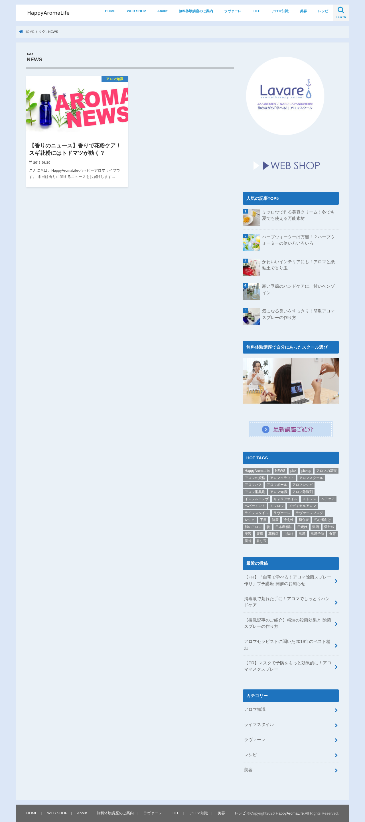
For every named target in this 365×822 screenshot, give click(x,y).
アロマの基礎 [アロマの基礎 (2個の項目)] (326, 471)
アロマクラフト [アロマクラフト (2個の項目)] (282, 478)
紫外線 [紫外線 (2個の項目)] (329, 527)
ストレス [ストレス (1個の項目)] (309, 499)
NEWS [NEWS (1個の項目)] (280, 471)
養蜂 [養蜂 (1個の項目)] (248, 541)
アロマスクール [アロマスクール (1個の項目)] (311, 478)
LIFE (256, 11)
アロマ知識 (280, 11)
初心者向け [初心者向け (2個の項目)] (322, 520)
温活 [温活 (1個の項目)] (315, 527)
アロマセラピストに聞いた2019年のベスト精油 (287, 644)
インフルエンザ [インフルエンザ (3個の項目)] (257, 499)
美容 (303, 11)
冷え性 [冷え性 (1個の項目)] (288, 520)
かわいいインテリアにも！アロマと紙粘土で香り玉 (298, 264)
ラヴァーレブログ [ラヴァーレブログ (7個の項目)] (309, 513)
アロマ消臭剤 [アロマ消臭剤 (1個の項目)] (255, 492)
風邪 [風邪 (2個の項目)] (302, 534)
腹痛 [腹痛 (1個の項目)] (259, 534)
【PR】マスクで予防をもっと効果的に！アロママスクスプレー (287, 666)
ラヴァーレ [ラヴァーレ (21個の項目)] (282, 513)
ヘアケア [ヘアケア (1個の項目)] (328, 499)
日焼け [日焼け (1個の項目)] (302, 527)
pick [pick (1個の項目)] (293, 471)
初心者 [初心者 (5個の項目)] (304, 520)
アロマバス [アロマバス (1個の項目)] (253, 485)
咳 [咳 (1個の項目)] (268, 527)
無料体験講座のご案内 (196, 11)
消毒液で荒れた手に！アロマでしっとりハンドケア (287, 601)
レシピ (323, 11)
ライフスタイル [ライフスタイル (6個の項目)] (257, 513)
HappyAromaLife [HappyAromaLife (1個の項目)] (257, 471)
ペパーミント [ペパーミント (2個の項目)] (255, 506)
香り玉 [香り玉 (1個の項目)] (261, 541)
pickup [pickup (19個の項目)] (306, 471)
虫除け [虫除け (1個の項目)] (288, 534)
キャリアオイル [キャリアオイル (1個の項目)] (285, 499)
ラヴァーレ (232, 11)
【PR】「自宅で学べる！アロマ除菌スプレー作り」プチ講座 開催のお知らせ (287, 580)
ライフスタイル (259, 724)
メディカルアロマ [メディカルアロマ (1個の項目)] (302, 506)
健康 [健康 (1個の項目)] (275, 520)
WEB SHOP (136, 11)
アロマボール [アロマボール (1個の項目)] (277, 485)
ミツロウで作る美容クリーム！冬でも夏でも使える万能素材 (298, 215)
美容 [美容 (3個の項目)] (248, 534)
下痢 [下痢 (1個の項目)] (263, 520)
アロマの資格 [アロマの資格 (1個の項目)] (255, 478)
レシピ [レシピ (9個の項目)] (250, 520)
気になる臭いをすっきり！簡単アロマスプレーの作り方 (298, 314)
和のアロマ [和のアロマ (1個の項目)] (253, 527)
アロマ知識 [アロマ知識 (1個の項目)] (278, 492)
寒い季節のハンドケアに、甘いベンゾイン (298, 289)
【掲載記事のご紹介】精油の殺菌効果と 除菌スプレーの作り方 (287, 623)
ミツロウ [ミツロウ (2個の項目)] (277, 506)
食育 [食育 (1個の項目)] (332, 534)
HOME (110, 11)
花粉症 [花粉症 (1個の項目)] (273, 534)
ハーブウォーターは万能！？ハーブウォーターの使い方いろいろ (298, 240)
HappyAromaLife (290, 813)
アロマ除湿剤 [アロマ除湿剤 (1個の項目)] (302, 492)
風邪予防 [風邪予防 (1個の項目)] (317, 534)
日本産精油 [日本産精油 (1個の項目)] (283, 527)
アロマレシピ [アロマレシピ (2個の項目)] (302, 485)
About (162, 11)
